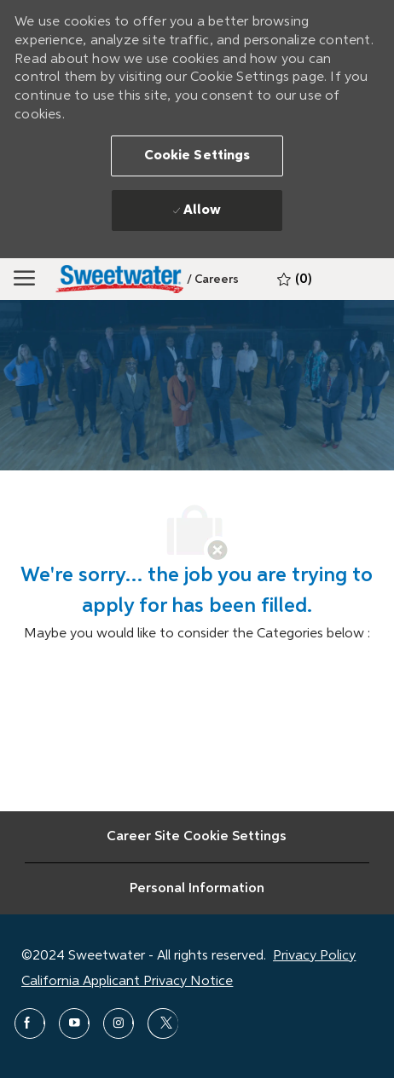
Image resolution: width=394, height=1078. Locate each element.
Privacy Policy (314, 956)
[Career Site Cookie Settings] (197, 836)
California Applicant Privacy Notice (127, 982)
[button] (197, 155)
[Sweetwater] (119, 279)
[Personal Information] (197, 888)
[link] (213, 279)
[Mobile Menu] (24, 278)
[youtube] (74, 1023)
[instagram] (118, 1023)
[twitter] (163, 1023)
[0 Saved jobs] (294, 279)
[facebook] (29, 1023)
